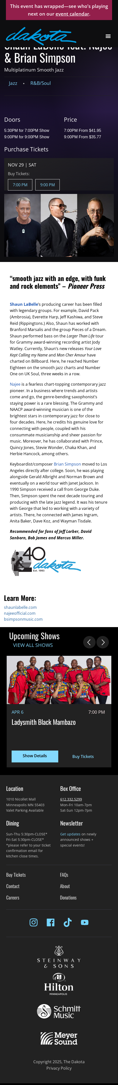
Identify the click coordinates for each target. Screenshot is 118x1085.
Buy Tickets (83, 756)
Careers (12, 897)
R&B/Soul (40, 83)
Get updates (70, 834)
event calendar (72, 13)
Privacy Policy (59, 1068)
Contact (13, 886)
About (65, 886)
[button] (108, 36)
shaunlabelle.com (20, 607)
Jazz (13, 83)
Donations (68, 897)
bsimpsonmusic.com (23, 619)
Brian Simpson (67, 464)
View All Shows (33, 645)
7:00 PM (20, 185)
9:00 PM (47, 185)
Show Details (35, 755)
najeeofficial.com (20, 613)
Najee (15, 384)
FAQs (64, 874)
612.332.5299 (71, 799)
